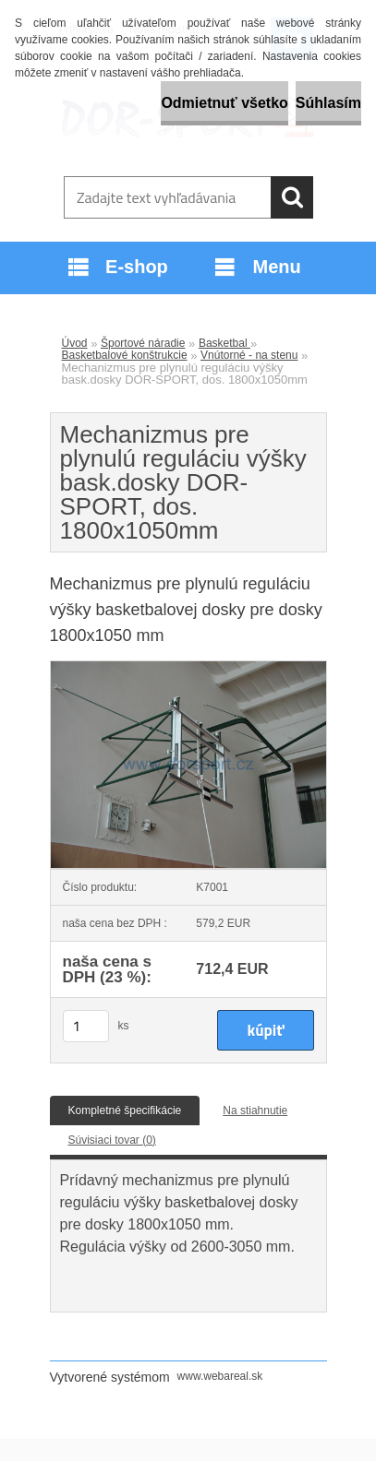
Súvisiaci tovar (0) (112, 1140)
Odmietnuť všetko (224, 103)
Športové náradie (143, 343)
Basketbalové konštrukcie (125, 355)
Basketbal (224, 343)
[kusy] (86, 1026)
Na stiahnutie (255, 1110)
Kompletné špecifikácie (125, 1110)
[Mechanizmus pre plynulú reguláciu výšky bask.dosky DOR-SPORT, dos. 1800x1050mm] (188, 666)
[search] (292, 197)
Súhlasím (328, 103)
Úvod (75, 343)
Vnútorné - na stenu (248, 355)
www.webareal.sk (220, 1376)
